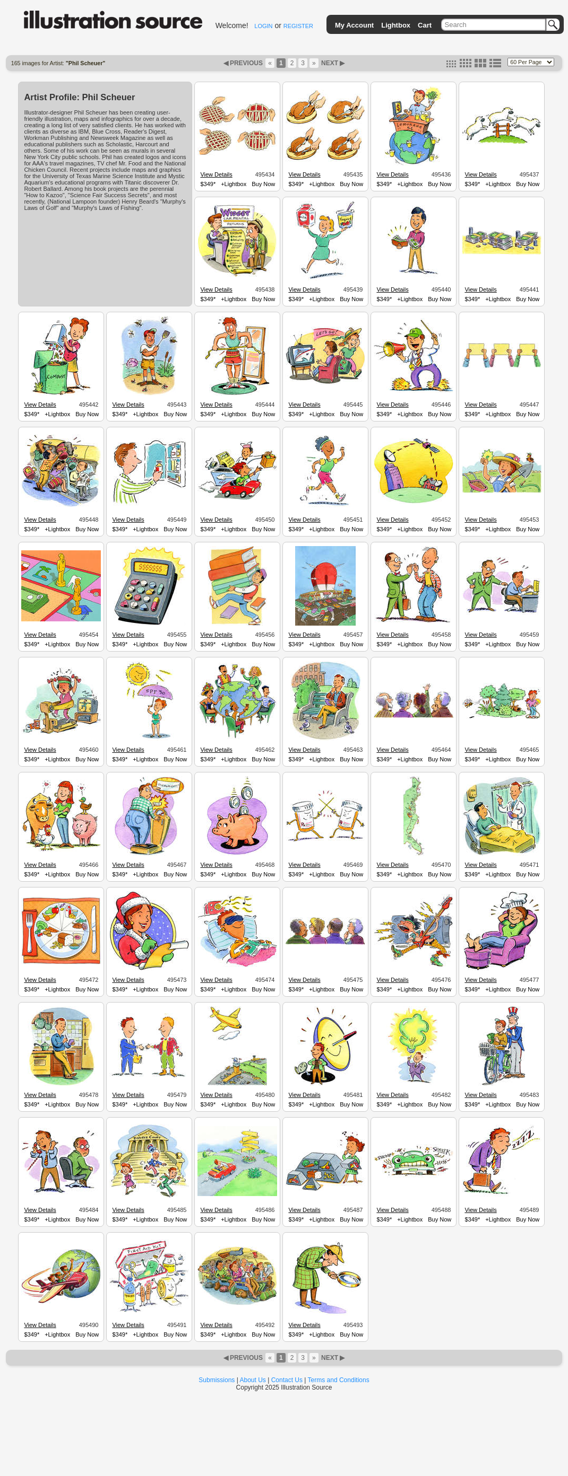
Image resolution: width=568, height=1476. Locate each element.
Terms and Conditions (338, 1380)
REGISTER (298, 26)
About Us (253, 1380)
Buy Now (263, 184)
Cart (425, 25)
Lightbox (395, 25)
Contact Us (287, 1380)
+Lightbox (233, 184)
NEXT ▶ (332, 63)
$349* (208, 184)
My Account (354, 25)
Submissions (217, 1380)
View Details (216, 174)
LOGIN (263, 26)
